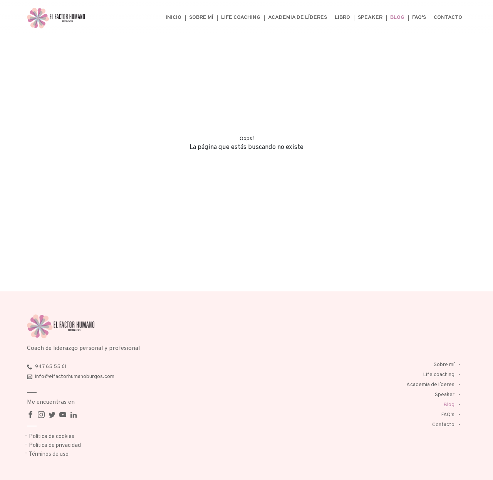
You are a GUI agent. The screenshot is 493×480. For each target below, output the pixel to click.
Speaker (370, 17)
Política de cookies (51, 436)
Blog (397, 17)
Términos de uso (49, 454)
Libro (342, 17)
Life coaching (240, 17)
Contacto (448, 17)
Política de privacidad (55, 445)
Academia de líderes (297, 17)
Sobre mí (201, 17)
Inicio (173, 17)
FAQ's (419, 17)
